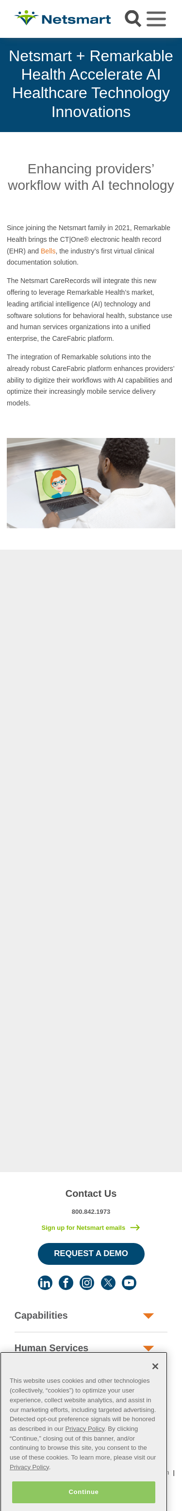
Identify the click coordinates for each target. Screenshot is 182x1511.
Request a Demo (91, 1253)
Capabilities (41, 1315)
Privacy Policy (84, 1439)
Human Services (51, 1348)
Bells (48, 251)
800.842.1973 (91, 1211)
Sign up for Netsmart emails (83, 1227)
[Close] (155, 1377)
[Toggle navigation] (156, 19)
